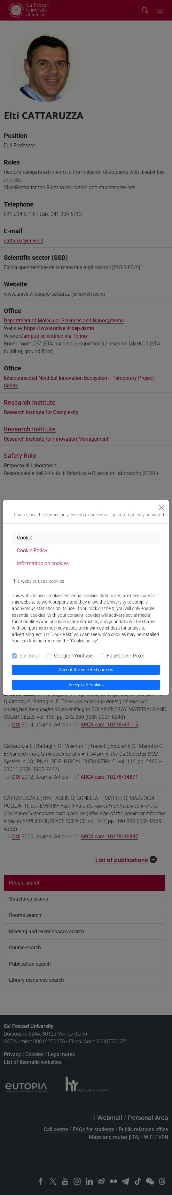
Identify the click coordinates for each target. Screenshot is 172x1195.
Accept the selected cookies (86, 669)
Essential (30, 656)
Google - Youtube (73, 656)
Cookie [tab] (24, 538)
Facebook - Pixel (125, 656)
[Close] (161, 508)
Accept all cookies (86, 684)
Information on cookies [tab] (43, 563)
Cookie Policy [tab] (32, 550)
